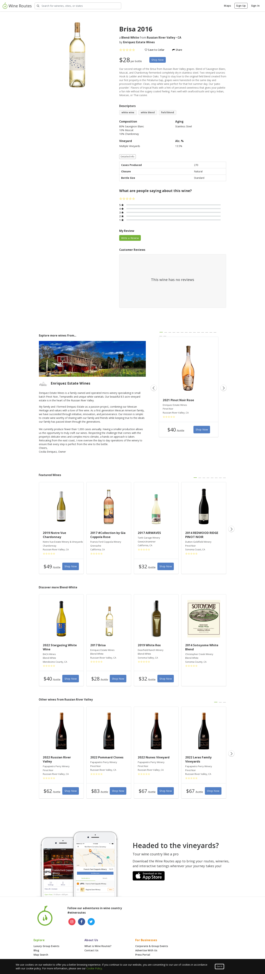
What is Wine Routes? (97, 946)
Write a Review (130, 238)
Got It (219, 966)
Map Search (41, 954)
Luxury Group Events (46, 946)
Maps (227, 5)
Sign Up (241, 5)
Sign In (255, 5)
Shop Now (157, 59)
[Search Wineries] (78, 6)
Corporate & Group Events (151, 946)
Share (177, 49)
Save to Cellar (154, 49)
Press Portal (142, 954)
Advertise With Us (146, 950)
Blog (36, 950)
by (137, 42)
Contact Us (91, 950)
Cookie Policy (94, 968)
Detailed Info (128, 156)
